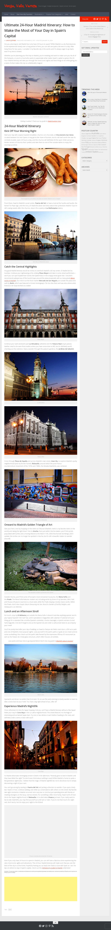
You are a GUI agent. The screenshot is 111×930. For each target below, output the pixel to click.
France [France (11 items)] (104, 138)
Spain (10, 909)
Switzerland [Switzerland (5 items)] (91, 149)
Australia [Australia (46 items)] (95, 133)
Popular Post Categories (53, 14)
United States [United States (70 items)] (91, 151)
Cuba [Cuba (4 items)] (87, 138)
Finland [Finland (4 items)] (100, 138)
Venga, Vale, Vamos (20, 6)
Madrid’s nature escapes (64, 641)
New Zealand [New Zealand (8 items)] (102, 144)
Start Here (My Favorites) (24, 14)
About (12, 14)
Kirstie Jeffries (11, 40)
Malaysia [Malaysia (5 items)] (100, 142)
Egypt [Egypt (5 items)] (90, 138)
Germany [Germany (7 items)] (84, 140)
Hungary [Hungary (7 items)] (98, 140)
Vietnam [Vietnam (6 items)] (101, 152)
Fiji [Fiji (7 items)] (97, 138)
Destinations (38, 14)
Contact (73, 14)
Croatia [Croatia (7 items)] (84, 138)
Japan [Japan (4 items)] (90, 142)
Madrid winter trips (54, 121)
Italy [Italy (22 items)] (87, 142)
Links (66, 14)
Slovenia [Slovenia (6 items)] (104, 147)
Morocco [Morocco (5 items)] (91, 144)
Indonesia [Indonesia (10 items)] (104, 140)
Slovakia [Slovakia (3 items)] (100, 147)
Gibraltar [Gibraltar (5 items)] (89, 140)
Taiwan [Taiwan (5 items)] (96, 149)
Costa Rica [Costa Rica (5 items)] (101, 136)
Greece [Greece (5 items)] (94, 140)
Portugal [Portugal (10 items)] (86, 147)
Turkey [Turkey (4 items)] (83, 152)
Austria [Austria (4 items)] (101, 133)
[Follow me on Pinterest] (103, 19)
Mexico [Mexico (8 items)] (104, 142)
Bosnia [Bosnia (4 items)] (104, 133)
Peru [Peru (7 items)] (83, 147)
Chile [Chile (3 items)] (97, 136)
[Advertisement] (40, 889)
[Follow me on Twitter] (97, 19)
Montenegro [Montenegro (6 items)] (85, 144)
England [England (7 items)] (94, 138)
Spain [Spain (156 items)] (85, 149)
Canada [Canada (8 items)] (93, 136)
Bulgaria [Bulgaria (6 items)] (84, 136)
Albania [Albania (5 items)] (83, 133)
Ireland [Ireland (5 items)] (83, 142)
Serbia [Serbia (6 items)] (96, 147)
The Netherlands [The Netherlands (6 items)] (102, 149)
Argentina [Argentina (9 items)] (88, 133)
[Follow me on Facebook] (94, 19)
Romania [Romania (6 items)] (92, 147)
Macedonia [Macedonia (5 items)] (94, 142)
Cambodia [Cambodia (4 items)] (88, 136)
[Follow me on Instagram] (100, 19)
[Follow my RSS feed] (106, 19)
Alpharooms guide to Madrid (52, 868)
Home (6, 14)
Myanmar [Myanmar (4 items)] (96, 144)
